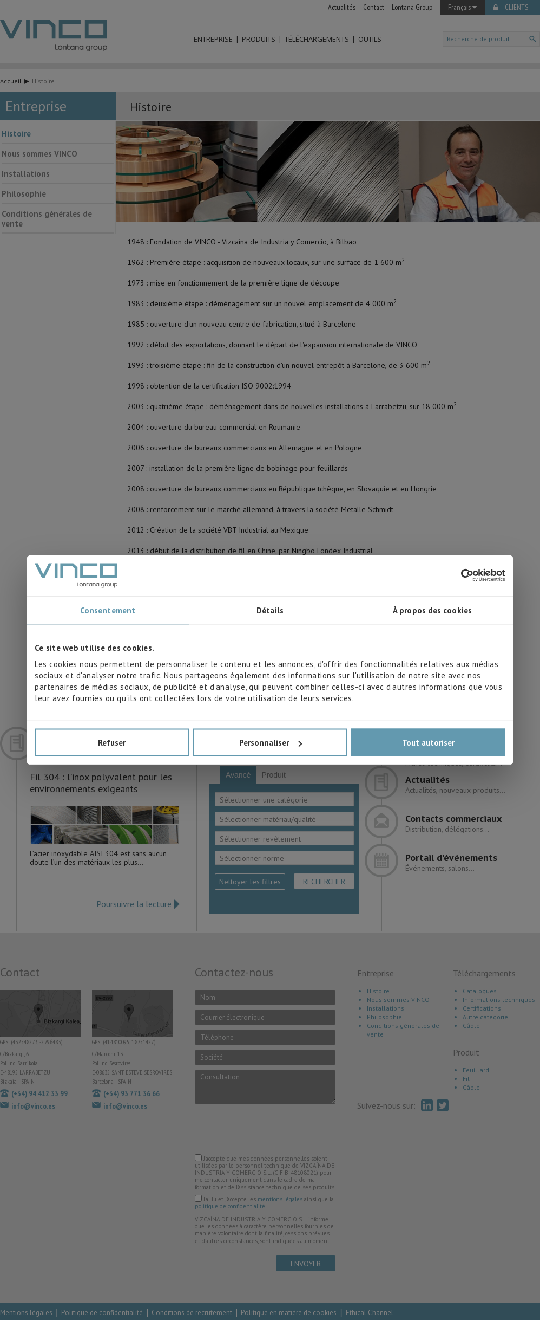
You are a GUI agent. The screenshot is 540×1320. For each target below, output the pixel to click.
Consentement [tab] (107, 610)
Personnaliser (270, 742)
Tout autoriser (428, 742)
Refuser (112, 742)
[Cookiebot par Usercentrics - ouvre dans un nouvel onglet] (458, 575)
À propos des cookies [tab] (432, 610)
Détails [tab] (270, 610)
